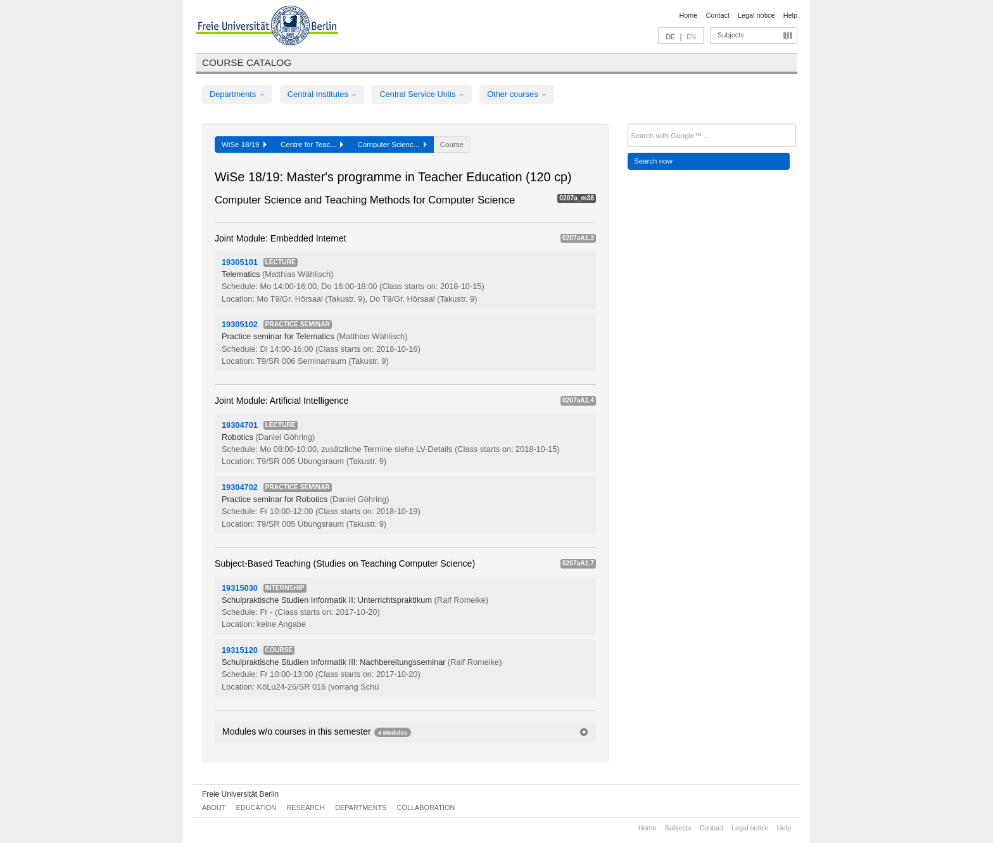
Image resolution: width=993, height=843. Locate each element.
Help (790, 15)
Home (688, 15)
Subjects (731, 35)
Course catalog (246, 62)
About (213, 807)
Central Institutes (322, 94)
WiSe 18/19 (244, 144)
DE (670, 37)
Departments (237, 94)
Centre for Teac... (312, 144)
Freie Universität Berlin (240, 794)
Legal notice (756, 15)
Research (305, 807)
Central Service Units (421, 94)
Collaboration (426, 807)
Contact (717, 15)
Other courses (517, 94)
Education (256, 807)
